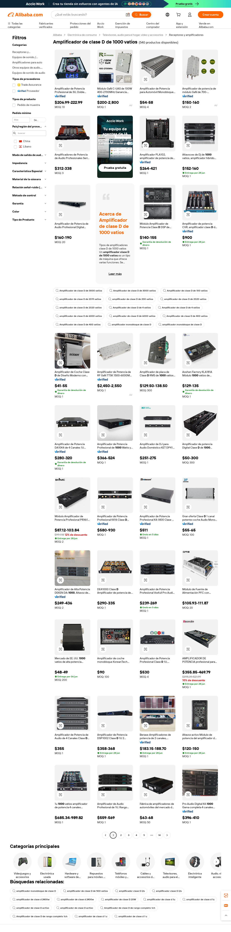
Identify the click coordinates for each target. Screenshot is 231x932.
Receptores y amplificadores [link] (186, 34)
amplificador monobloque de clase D (129, 324)
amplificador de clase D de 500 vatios (85, 891)
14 (159, 835)
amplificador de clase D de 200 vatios (130, 299)
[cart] (179, 15)
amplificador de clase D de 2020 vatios (183, 299)
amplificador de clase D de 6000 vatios (79, 316)
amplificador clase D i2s (130, 891)
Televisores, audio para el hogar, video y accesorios (133, 34)
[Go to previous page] (105, 835)
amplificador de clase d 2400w (31, 899)
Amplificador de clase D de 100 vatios (185, 290)
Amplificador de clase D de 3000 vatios (79, 290)
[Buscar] (141, 15)
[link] (226, 895)
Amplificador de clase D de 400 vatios (185, 316)
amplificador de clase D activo (31, 907)
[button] (128, 14)
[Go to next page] (167, 835)
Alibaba (57, 34)
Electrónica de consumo (82, 34)
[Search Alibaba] (88, 15)
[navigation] (29, 435)
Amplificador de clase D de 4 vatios (130, 307)
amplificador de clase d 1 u (91, 916)
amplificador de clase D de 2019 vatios (78, 299)
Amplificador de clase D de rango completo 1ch (127, 907)
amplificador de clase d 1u (159, 899)
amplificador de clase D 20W (118, 899)
